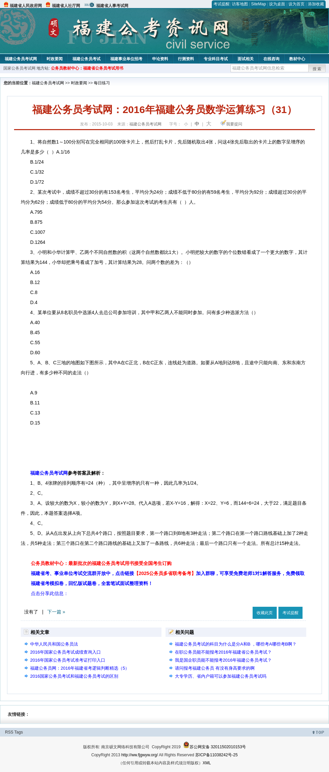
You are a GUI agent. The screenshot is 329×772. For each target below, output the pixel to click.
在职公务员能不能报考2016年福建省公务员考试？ (223, 652)
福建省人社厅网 (66, 5)
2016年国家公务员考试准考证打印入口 (67, 660)
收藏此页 (265, 612)
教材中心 (297, 59)
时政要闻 (55, 59)
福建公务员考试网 (21, 59)
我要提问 (234, 124)
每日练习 (102, 83)
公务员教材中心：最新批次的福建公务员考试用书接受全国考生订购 (101, 563)
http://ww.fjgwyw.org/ (139, 755)
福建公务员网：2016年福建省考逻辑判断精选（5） (79, 668)
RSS (9, 732)
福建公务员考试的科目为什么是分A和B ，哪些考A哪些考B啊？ (236, 644)
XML (207, 763)
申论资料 (160, 59)
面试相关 (246, 59)
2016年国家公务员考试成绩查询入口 (65, 652)
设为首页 (296, 4)
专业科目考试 (216, 59)
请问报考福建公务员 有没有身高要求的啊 (215, 668)
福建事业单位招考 (126, 59)
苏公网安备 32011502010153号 (214, 747)
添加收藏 (316, 4)
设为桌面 (277, 4)
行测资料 (186, 59)
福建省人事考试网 (112, 5)
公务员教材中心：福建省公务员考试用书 (87, 68)
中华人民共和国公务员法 (54, 644)
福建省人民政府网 (26, 5)
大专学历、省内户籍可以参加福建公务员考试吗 (220, 676)
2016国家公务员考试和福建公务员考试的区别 (74, 676)
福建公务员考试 (86, 59)
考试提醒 (221, 4)
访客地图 (240, 4)
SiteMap (258, 4)
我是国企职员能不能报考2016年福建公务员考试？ (223, 660)
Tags (18, 732)
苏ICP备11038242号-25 (216, 755)
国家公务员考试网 (19, 68)
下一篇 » (56, 611)
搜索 (317, 69)
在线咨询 (271, 59)
